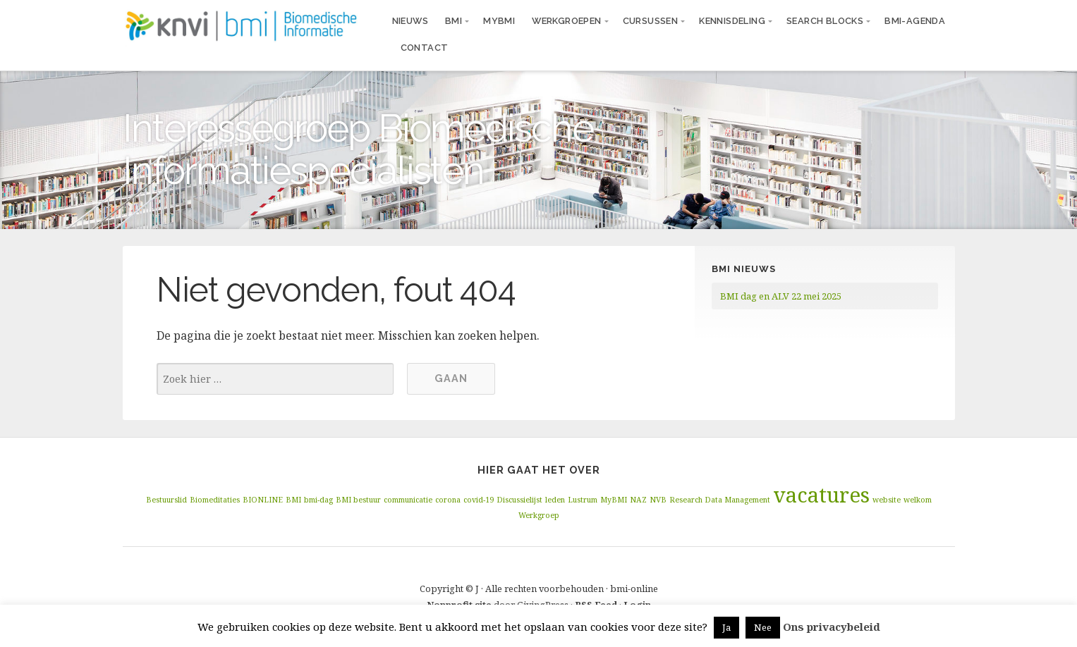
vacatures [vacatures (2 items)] (821, 495)
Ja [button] (726, 627)
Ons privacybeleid (831, 627)
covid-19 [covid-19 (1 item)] (478, 500)
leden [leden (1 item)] (555, 500)
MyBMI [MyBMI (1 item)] (613, 500)
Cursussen (651, 21)
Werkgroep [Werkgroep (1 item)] (538, 515)
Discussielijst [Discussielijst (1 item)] (519, 500)
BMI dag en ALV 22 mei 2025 (780, 296)
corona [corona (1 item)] (448, 500)
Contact (425, 47)
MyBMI (499, 21)
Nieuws (410, 21)
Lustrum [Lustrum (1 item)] (582, 500)
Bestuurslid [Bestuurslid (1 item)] (166, 500)
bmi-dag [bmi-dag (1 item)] (318, 500)
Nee (763, 627)
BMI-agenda (914, 21)
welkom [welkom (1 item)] (917, 500)
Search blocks (824, 21)
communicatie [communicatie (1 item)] (408, 500)
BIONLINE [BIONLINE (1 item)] (263, 500)
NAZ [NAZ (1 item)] (638, 500)
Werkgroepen (566, 21)
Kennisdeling (732, 21)
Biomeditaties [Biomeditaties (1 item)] (215, 500)
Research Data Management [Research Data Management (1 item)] (719, 500)
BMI (453, 21)
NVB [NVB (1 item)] (658, 500)
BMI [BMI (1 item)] (293, 500)
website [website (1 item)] (886, 500)
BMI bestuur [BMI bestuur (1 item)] (358, 500)
